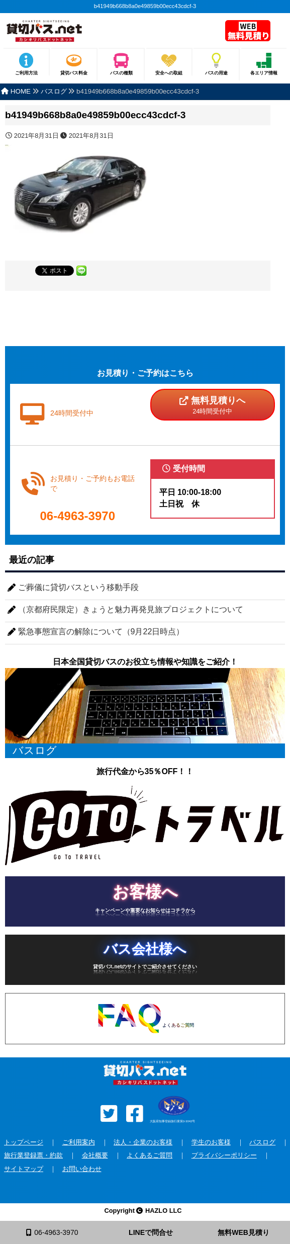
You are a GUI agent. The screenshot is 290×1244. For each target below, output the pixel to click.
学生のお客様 (211, 1142)
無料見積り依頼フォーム (248, 31)
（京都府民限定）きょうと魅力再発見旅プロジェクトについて (130, 609)
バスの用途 (216, 72)
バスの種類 (121, 72)
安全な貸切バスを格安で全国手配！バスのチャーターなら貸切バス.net (106, 33)
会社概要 (95, 1155)
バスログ (262, 1142)
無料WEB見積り (243, 1232)
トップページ (23, 1142)
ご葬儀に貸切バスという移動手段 (78, 587)
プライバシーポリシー (224, 1155)
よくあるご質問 (149, 1155)
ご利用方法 (26, 72)
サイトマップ (23, 1169)
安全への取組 (168, 72)
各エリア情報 (263, 72)
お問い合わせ (82, 1169)
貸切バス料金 (73, 72)
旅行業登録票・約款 (33, 1155)
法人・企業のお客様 (143, 1142)
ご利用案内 (78, 1142)
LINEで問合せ (151, 1232)
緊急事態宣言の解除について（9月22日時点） (101, 631)
